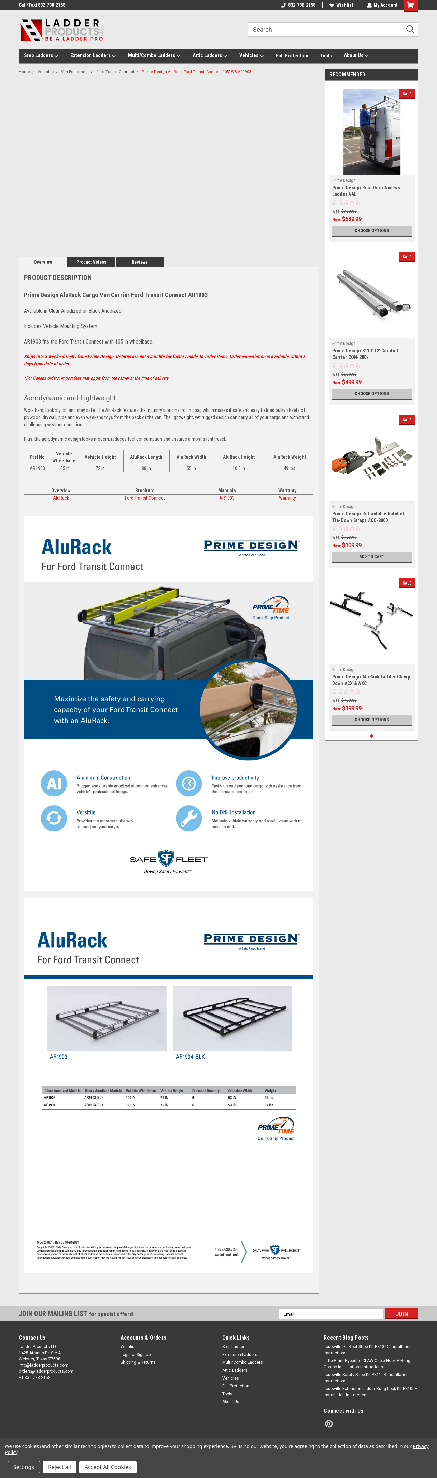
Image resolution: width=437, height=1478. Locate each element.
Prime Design (344, 180)
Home (24, 72)
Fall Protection (292, 56)
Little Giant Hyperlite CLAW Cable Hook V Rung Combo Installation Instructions (367, 1363)
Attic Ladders (210, 55)
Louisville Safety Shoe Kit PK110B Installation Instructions (366, 1377)
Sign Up (144, 1354)
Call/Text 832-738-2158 (42, 5)
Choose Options (371, 230)
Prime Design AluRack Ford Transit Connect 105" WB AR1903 (196, 72)
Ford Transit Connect (115, 72)
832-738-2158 (298, 5)
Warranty (287, 498)
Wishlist (341, 5)
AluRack (61, 498)
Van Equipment (75, 72)
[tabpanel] (372, 163)
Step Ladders (41, 55)
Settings (23, 1467)
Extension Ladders (93, 55)
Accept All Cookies (108, 1467)
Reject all (59, 1467)
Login (126, 1354)
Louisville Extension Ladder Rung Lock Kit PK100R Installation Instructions (371, 1391)
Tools (326, 56)
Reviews (140, 262)
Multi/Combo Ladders (154, 55)
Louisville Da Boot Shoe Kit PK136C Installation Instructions (368, 1349)
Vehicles (251, 55)
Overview (43, 262)
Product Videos (91, 262)
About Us (356, 55)
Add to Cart (371, 557)
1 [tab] (372, 736)
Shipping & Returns (138, 1362)
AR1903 (227, 498)
